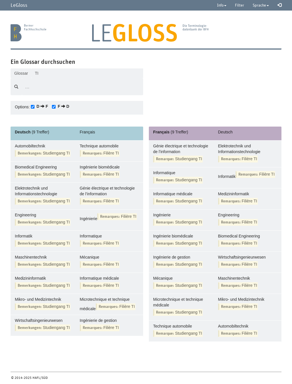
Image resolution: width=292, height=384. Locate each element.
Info (221, 5)
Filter (239, 5)
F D (63, 106)
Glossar (21, 73)
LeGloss (19, 5)
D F (42, 106)
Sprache (261, 5)
